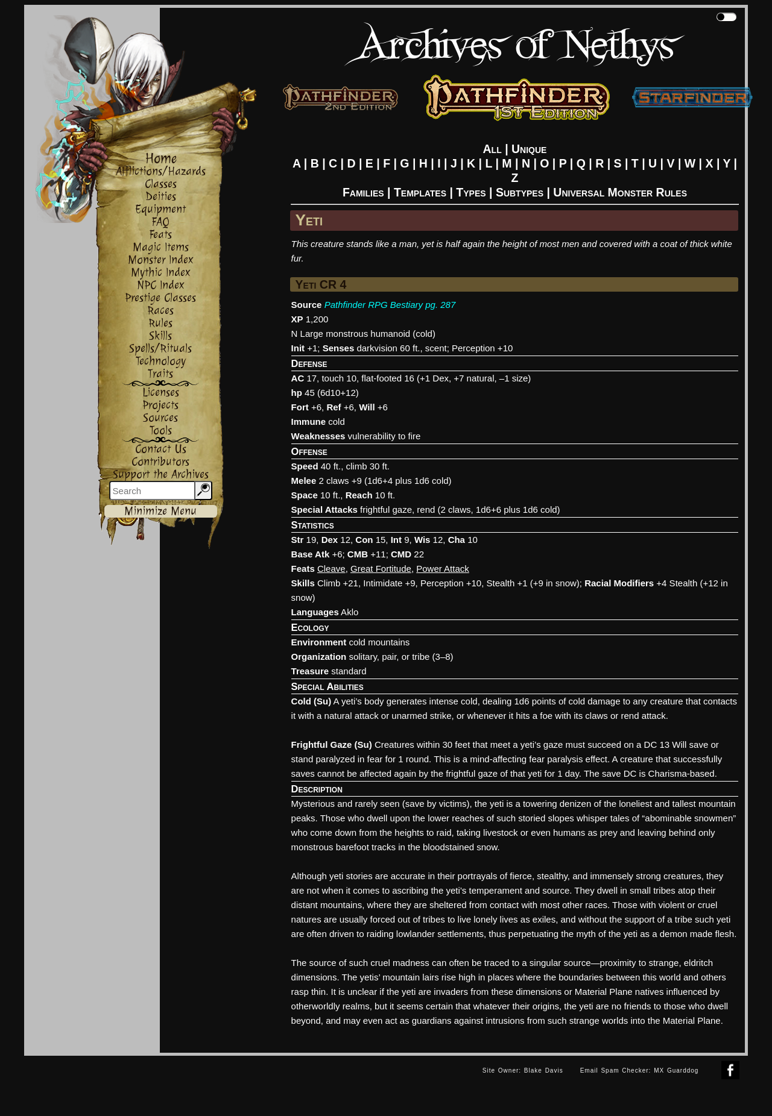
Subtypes (519, 192)
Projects (160, 405)
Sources (160, 418)
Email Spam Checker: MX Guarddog (639, 1070)
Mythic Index (161, 272)
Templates (420, 192)
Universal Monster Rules (620, 192)
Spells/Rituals (160, 348)
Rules (160, 323)
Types (471, 192)
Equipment (160, 209)
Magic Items (161, 247)
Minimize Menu (160, 511)
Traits (160, 374)
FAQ (160, 222)
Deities (160, 196)
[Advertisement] (249, 1083)
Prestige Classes (160, 298)
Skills (160, 336)
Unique (528, 148)
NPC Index (161, 285)
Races (160, 310)
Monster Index (161, 260)
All (492, 148)
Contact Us (160, 449)
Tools (161, 430)
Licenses (160, 392)
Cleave (331, 568)
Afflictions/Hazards (161, 171)
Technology (161, 361)
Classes (161, 184)
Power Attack (442, 568)
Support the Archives (161, 474)
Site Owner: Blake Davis (522, 1070)
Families (363, 192)
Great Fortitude (380, 568)
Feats (160, 234)
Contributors (160, 462)
